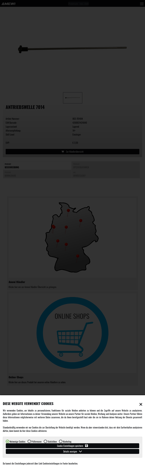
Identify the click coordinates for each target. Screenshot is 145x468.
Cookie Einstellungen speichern (72, 446)
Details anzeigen (72, 451)
